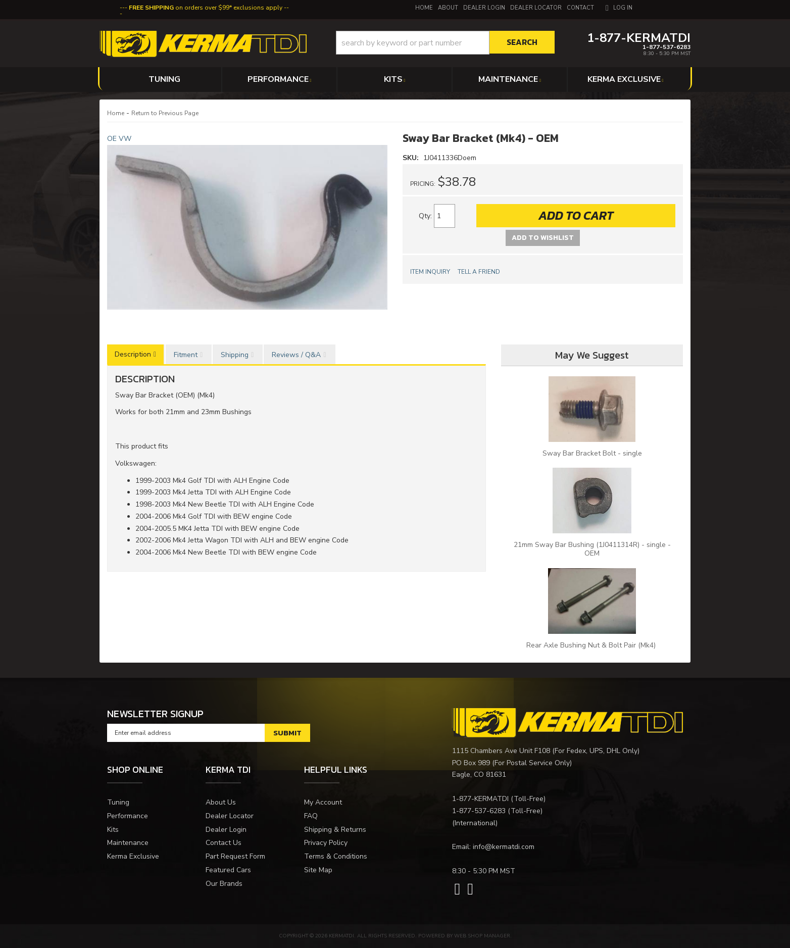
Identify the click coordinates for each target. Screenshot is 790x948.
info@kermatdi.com (503, 847)
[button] (445, 43)
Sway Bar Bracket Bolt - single (592, 453)
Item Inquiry (430, 272)
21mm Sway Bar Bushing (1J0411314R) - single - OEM (592, 549)
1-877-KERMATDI (480, 799)
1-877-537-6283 (479, 811)
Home (115, 113)
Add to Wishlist (543, 237)
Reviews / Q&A (296, 355)
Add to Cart (575, 215)
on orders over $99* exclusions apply (205, 8)
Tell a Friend (479, 272)
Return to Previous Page (165, 113)
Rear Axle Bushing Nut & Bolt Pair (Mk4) (592, 645)
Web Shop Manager (482, 935)
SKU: (412, 158)
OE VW (119, 138)
